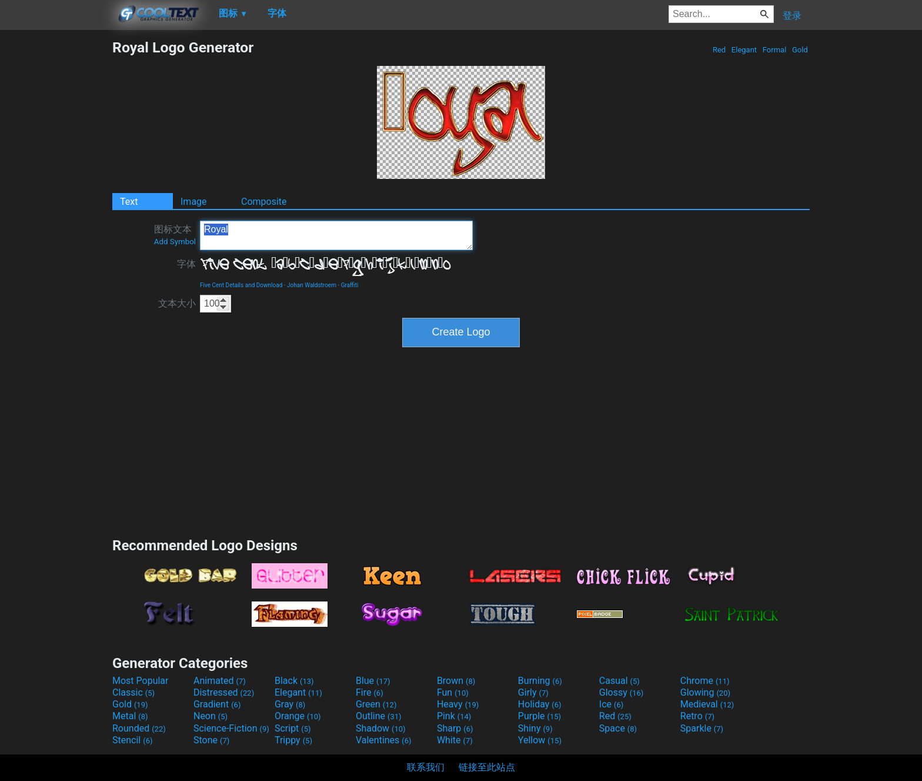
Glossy (621, 692)
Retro (697, 716)
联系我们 (426, 767)
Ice (611, 704)
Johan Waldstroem (311, 285)
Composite (264, 201)
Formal (775, 49)
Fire (369, 692)
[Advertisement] (56, 215)
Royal (336, 235)
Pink (454, 716)
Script (293, 728)
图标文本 (175, 235)
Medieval (707, 704)
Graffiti (350, 285)
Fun (453, 692)
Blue (373, 680)
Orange (298, 716)
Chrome (705, 680)
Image (194, 201)
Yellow (540, 740)
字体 (186, 264)
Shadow (381, 728)
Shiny (535, 728)
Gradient (216, 704)
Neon (210, 716)
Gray (290, 704)
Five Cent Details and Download (241, 285)
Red (719, 49)
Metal (130, 716)
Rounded (139, 728)
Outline (379, 716)
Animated (219, 680)
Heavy (458, 704)
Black (294, 680)
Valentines (384, 740)
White (455, 740)
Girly (533, 692)
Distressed (223, 692)
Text (129, 201)
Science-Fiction (231, 728)
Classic (133, 692)
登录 (792, 15)
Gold (800, 49)
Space (618, 728)
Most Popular (140, 680)
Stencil (132, 740)
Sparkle (701, 728)
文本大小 (177, 303)
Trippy (293, 740)
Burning (540, 680)
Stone (211, 740)
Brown (456, 680)
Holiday (540, 704)
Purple (539, 716)
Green (376, 704)
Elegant (744, 49)
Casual (619, 680)
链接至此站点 (487, 767)
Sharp (455, 728)
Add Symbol (175, 241)
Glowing (705, 692)
